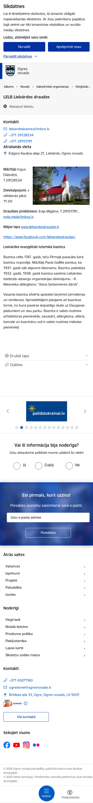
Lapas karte (14, 648)
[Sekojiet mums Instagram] (26, 745)
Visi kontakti (26, 717)
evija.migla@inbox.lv (18, 217)
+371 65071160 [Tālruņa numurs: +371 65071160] (21, 680)
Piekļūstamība (16, 641)
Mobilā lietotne (16, 627)
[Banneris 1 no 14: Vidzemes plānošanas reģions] (46, 411)
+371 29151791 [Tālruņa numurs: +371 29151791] (20, 141)
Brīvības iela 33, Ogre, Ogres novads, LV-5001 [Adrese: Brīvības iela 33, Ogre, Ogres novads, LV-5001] (44, 695)
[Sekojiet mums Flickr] (36, 745)
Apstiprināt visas (68, 47)
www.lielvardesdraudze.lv (40, 227)
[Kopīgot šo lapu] (46, 364)
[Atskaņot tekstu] (21, 106)
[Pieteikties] (48, 533)
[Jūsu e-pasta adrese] (48, 517)
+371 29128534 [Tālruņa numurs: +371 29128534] (21, 135)
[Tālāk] (85, 411)
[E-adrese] (12, 703)
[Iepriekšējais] (8, 411)
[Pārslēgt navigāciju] (47, 793)
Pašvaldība (13, 587)
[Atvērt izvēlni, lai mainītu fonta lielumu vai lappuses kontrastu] (70, 795)
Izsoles (10, 594)
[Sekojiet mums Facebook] (6, 745)
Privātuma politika (19, 634)
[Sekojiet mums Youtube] (16, 745)
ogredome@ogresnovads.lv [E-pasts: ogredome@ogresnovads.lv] (30, 687)
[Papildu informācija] (25, 703)
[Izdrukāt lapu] (46, 356)
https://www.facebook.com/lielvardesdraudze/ (39, 237)
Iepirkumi (12, 573)
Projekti (11, 580)
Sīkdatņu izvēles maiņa (22, 655)
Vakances (12, 566)
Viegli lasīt (12, 619)
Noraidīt (24, 47)
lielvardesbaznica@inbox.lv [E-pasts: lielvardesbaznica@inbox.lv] (29, 129)
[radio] (19, 465)
